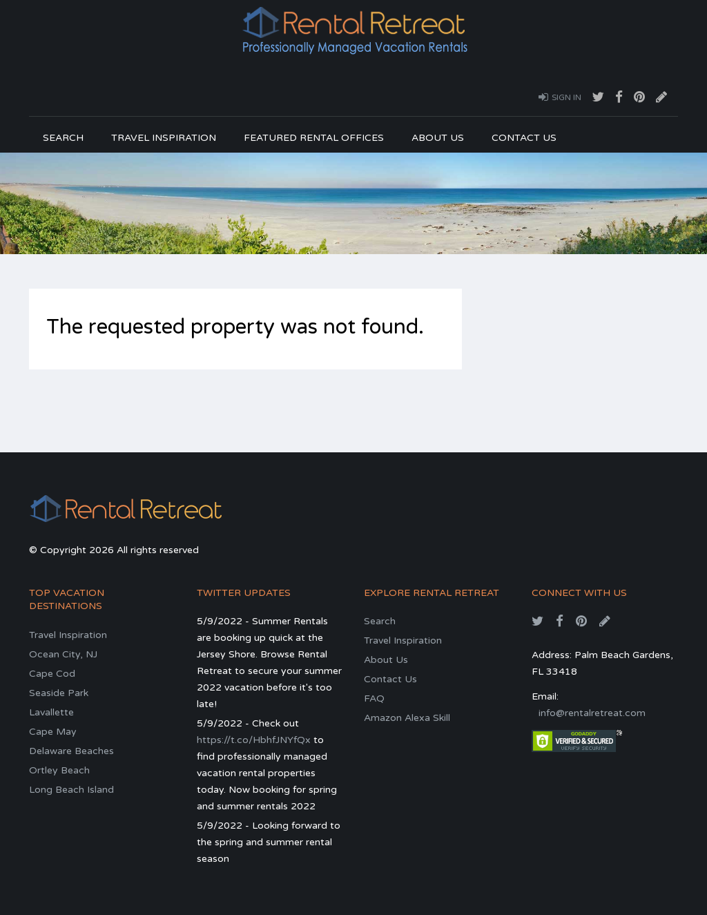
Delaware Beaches (71, 751)
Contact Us (524, 138)
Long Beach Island (71, 790)
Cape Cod (52, 674)
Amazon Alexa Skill (407, 718)
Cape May (53, 732)
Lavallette (51, 712)
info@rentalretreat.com (592, 713)
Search (63, 138)
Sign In (560, 96)
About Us (437, 138)
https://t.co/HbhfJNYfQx (254, 740)
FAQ (374, 698)
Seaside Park (58, 693)
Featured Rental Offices (314, 138)
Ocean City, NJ (63, 654)
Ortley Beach (59, 770)
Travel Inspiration (163, 138)
